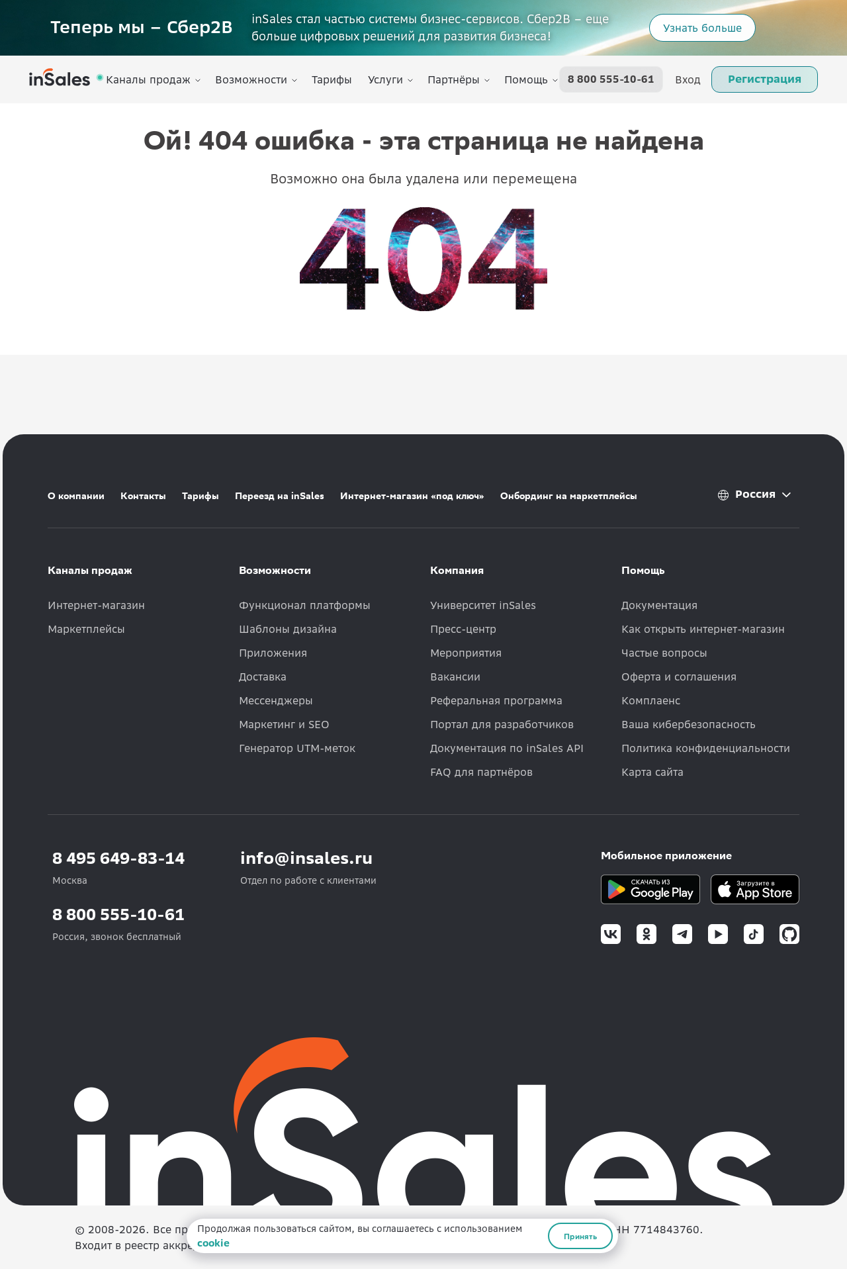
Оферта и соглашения (678, 676)
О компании (76, 496)
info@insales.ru (306, 858)
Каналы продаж (148, 79)
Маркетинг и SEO (284, 724)
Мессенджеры (276, 700)
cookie (213, 1243)
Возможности (251, 79)
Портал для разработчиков (502, 724)
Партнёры (453, 79)
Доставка (263, 676)
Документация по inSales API (507, 748)
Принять (580, 1236)
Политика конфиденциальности (705, 748)
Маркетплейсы (86, 628)
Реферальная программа (496, 700)
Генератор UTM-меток (297, 748)
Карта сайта (652, 771)
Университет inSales (483, 605)
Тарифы (332, 79)
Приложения (273, 652)
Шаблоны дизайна (288, 628)
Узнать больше (702, 27)
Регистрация (764, 78)
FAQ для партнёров (481, 771)
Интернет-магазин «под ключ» (412, 496)
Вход (688, 79)
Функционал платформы (305, 605)
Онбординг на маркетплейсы (568, 496)
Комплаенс (650, 700)
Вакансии (455, 676)
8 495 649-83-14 (118, 858)
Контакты (143, 496)
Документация (659, 605)
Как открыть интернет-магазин (703, 628)
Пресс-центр (463, 628)
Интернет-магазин (96, 605)
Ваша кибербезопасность (688, 724)
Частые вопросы (664, 652)
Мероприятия (466, 652)
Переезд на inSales (279, 496)
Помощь (526, 79)
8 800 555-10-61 (611, 79)
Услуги (385, 79)
